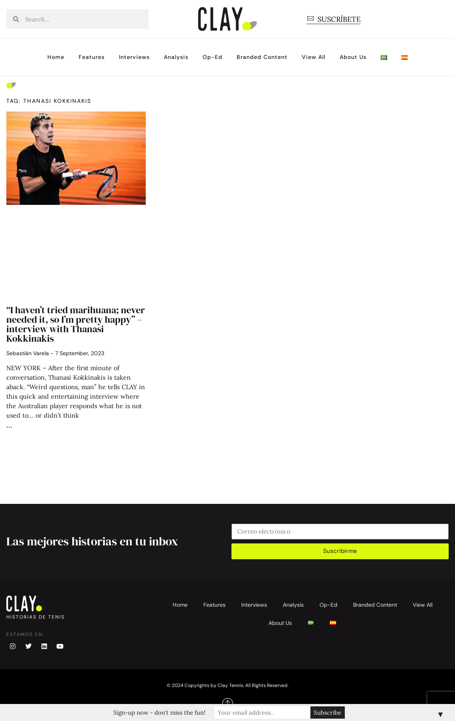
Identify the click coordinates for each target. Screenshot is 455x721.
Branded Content (262, 57)
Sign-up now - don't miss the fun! (159, 712)
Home (55, 57)
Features (92, 57)
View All (313, 57)
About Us (353, 57)
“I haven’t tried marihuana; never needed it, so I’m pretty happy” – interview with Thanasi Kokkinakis (75, 324)
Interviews (134, 57)
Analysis (176, 57)
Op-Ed (212, 57)
